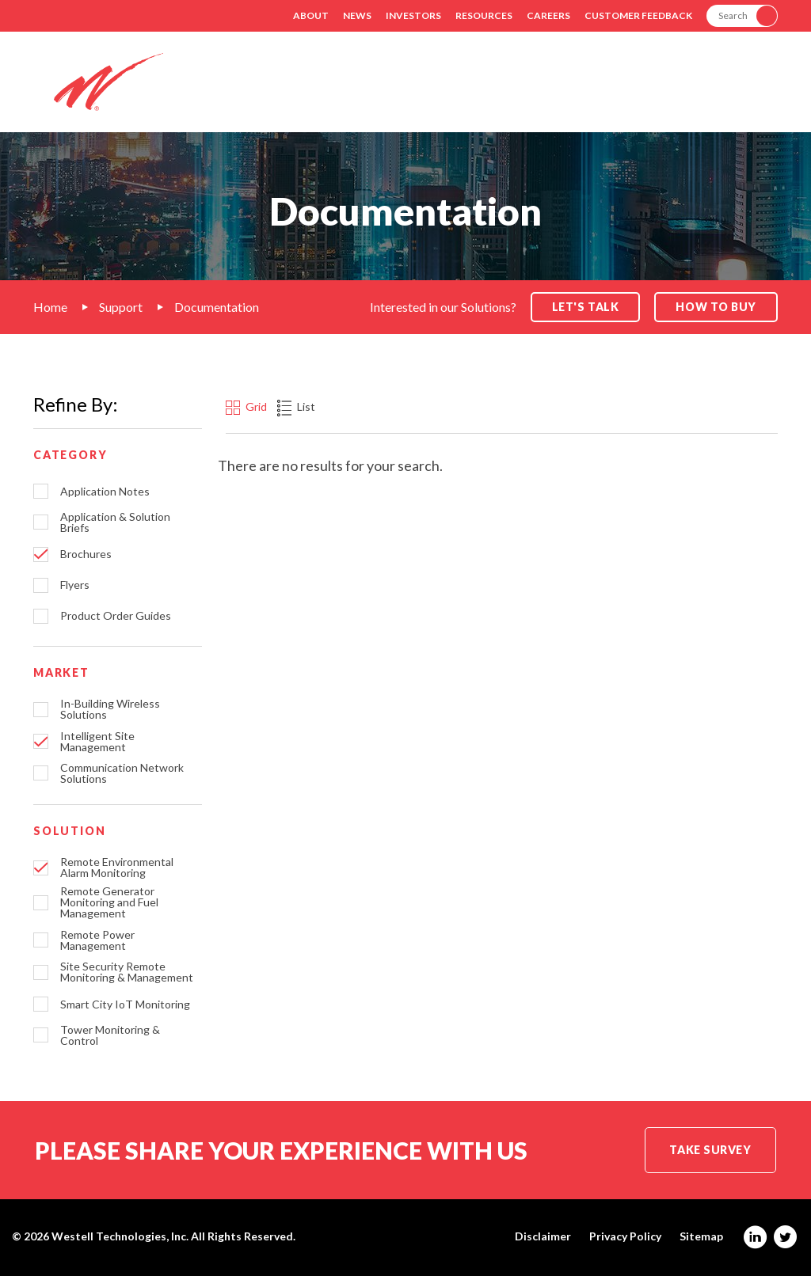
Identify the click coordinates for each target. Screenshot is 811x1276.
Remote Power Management (97, 940)
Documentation (216, 306)
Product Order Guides (115, 615)
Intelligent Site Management (97, 742)
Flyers (74, 585)
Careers (548, 15)
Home (50, 306)
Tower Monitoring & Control (110, 1035)
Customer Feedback (638, 15)
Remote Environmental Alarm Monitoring (116, 867)
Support (662, 94)
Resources (483, 15)
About (311, 15)
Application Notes (105, 491)
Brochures (86, 554)
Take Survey (710, 1149)
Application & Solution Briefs (115, 522)
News (357, 15)
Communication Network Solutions (122, 773)
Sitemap (701, 1236)
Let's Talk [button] (585, 306)
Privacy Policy (625, 1236)
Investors (413, 15)
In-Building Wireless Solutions (110, 709)
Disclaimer (543, 1236)
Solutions (392, 94)
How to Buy (716, 306)
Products (573, 94)
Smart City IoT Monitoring (125, 1004)
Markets (483, 94)
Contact (749, 94)
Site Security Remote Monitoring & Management (126, 972)
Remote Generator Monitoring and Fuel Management (109, 902)
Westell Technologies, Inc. (119, 1236)
